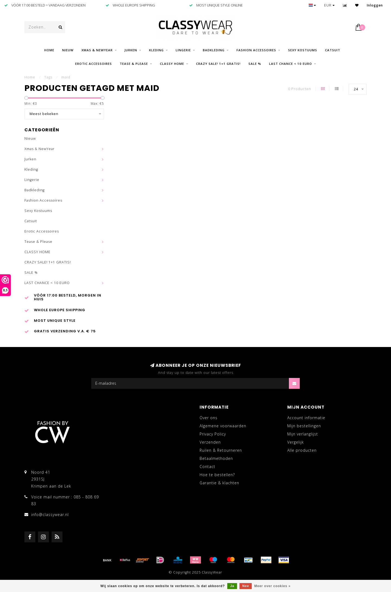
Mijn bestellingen (304, 425)
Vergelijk (295, 442)
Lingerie (183, 50)
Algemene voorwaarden (223, 425)
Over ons (208, 417)
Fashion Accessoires (256, 50)
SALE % (254, 64)
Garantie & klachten (219, 482)
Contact (207, 466)
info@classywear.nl (50, 514)
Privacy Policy (213, 434)
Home (49, 50)
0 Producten (299, 89)
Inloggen (375, 5)
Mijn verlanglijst (302, 434)
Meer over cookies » (272, 586)
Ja (232, 586)
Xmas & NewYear (97, 50)
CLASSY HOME (172, 64)
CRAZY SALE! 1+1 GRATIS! (218, 64)
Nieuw (68, 50)
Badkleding (214, 50)
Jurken (131, 50)
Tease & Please (134, 64)
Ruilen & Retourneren (221, 450)
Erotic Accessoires (93, 64)
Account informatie (306, 417)
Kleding (156, 50)
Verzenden (210, 442)
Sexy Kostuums (302, 50)
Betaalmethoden (216, 458)
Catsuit (332, 50)
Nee (245, 586)
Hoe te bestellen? (217, 474)
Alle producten (302, 450)
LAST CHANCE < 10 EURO (290, 64)
